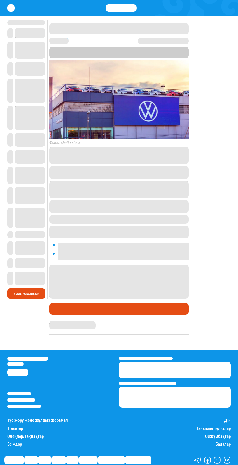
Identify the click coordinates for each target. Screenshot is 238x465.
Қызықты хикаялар (111, 460)
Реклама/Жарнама (21, 400)
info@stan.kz (15, 364)
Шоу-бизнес (88, 460)
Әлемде (59, 309)
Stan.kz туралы (19, 393)
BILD (153, 52)
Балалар (223, 444)
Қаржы (31, 460)
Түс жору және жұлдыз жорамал (37, 420)
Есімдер (14, 444)
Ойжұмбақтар (218, 436)
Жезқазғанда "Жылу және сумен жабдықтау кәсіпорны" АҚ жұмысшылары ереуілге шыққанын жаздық (118, 269)
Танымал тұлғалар (213, 428)
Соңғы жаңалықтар (26, 293)
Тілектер (15, 428)
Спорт (72, 460)
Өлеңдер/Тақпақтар (25, 436)
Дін (227, 420)
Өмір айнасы (14, 460)
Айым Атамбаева (60, 323)
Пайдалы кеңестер (138, 460)
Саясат (44, 460)
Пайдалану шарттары (24, 406)
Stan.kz (115, 52)
